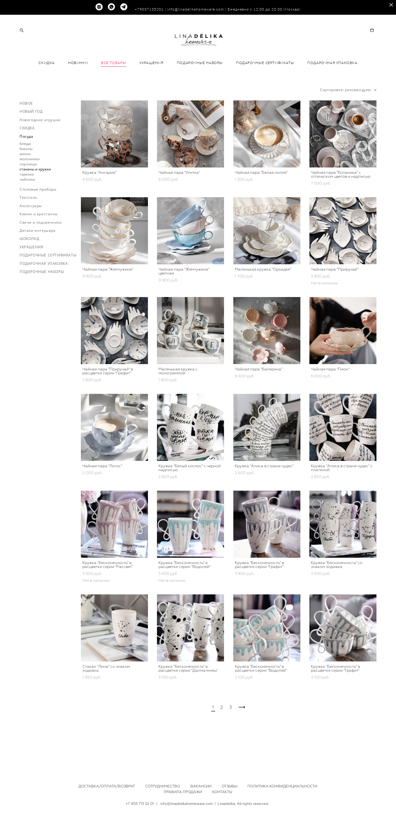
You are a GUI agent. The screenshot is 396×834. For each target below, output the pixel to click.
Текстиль (28, 221)
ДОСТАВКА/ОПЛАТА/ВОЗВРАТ (106, 786)
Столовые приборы (38, 213)
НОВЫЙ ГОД (31, 135)
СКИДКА (46, 86)
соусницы (28, 188)
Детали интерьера (38, 254)
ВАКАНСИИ (200, 786)
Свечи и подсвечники (41, 246)
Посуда (26, 160)
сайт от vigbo (198, 820)
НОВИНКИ (78, 86)
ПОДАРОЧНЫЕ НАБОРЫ (200, 86)
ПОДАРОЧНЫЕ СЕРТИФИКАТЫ (265, 86)
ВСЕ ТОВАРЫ (113, 86)
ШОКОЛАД (29, 262)
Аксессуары (31, 229)
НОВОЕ (26, 127)
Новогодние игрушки (40, 143)
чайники (27, 203)
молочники (30, 183)
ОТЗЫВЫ (229, 786)
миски (25, 177)
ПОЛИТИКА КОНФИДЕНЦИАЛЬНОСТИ (282, 786)
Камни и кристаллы (38, 238)
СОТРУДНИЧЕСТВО (162, 786)
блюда (25, 167)
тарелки (27, 198)
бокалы (26, 172)
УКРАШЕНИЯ (151, 86)
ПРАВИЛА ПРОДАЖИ (183, 792)
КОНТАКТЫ (222, 792)
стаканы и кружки (35, 193)
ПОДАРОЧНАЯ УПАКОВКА (332, 86)
